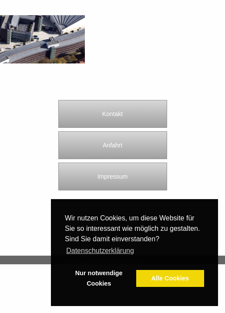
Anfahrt (112, 145)
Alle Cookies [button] (170, 278)
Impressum (112, 176)
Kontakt (112, 113)
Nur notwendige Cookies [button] (99, 278)
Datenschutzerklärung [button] (100, 250)
